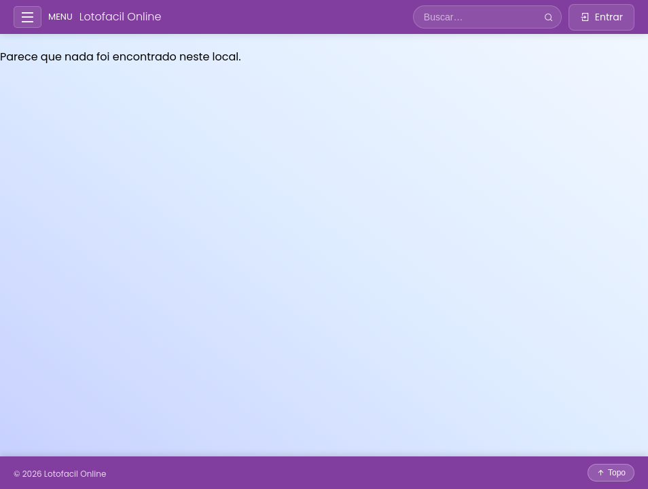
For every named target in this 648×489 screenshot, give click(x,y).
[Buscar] (548, 17)
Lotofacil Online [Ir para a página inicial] (120, 16)
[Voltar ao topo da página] (611, 473)
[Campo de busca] (475, 17)
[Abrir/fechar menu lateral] (27, 17)
